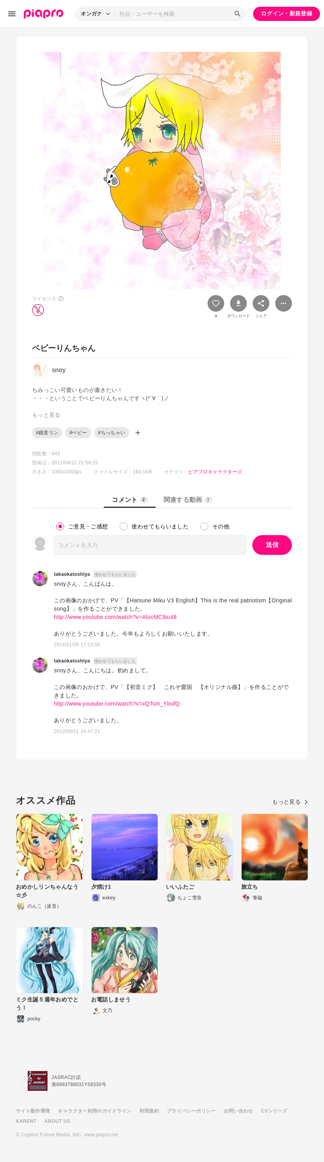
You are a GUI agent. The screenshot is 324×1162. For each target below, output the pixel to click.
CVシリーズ (274, 1111)
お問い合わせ (238, 1111)
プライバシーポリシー (191, 1111)
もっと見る (290, 802)
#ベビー (78, 432)
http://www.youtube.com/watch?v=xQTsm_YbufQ (117, 703)
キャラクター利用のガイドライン (94, 1111)
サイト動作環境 (33, 1111)
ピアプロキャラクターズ (215, 472)
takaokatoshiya (72, 574)
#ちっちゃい (112, 432)
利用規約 (149, 1111)
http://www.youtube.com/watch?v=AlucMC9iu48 (115, 617)
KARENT (26, 1121)
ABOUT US (57, 1121)
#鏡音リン (47, 432)
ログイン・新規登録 (286, 13)
